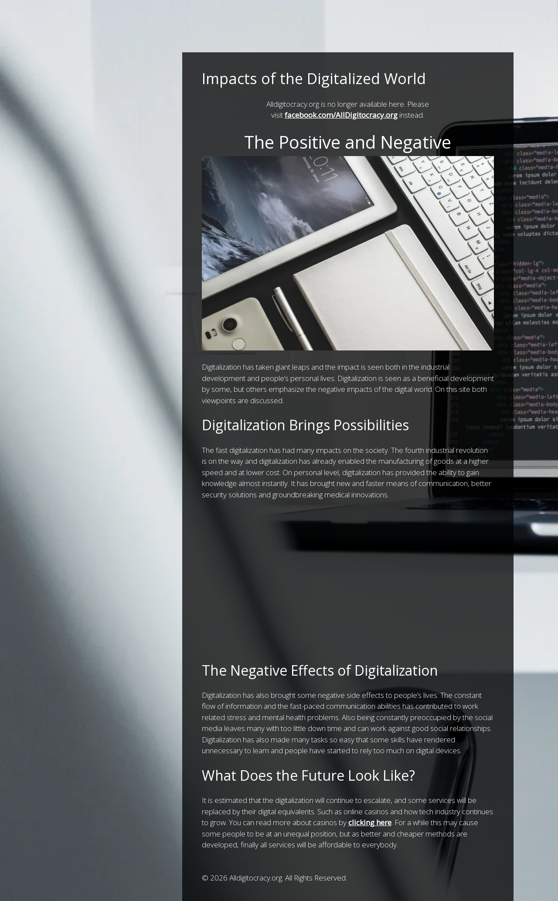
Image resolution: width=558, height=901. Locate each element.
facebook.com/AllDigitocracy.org (341, 115)
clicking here (369, 822)
